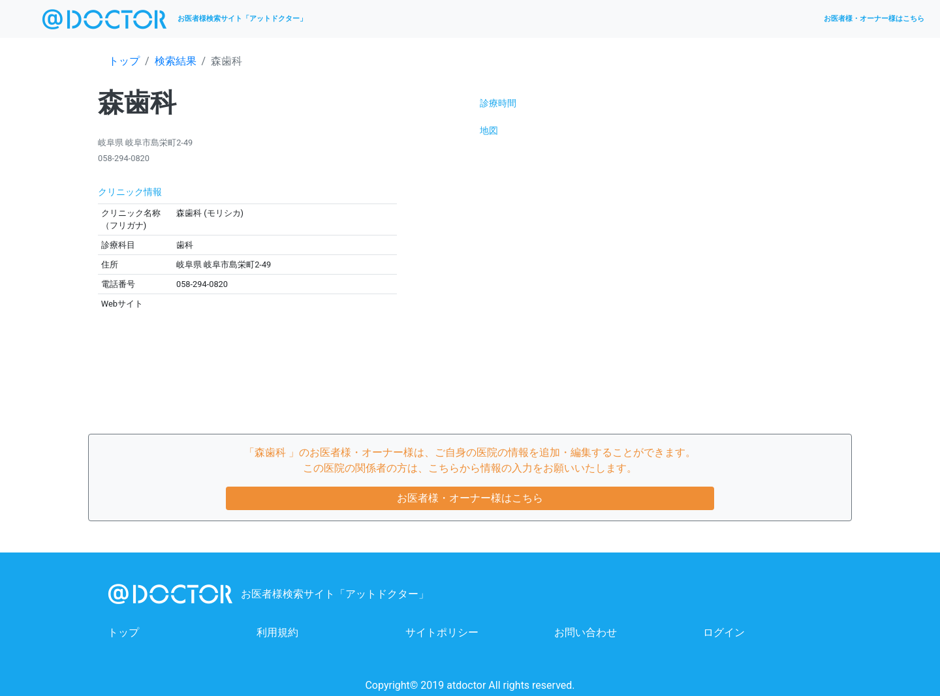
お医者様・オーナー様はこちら (874, 18)
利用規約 (277, 632)
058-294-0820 (123, 158)
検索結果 (175, 61)
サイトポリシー (441, 632)
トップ (124, 61)
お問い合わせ (585, 632)
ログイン (724, 632)
